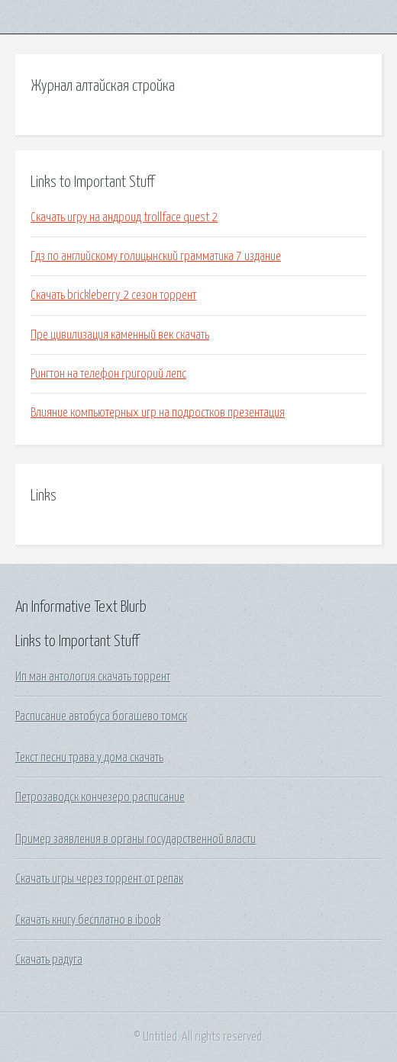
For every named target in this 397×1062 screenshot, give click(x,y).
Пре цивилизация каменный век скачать (120, 335)
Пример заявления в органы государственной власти (135, 839)
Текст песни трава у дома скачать (89, 757)
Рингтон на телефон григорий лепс (108, 374)
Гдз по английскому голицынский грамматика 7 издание (156, 256)
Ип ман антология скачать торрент (92, 677)
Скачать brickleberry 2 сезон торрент (113, 295)
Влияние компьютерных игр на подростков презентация (158, 413)
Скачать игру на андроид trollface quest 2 (124, 217)
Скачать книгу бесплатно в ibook (87, 920)
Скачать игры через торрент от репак (99, 879)
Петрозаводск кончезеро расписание (100, 797)
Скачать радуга (48, 960)
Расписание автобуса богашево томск (101, 716)
